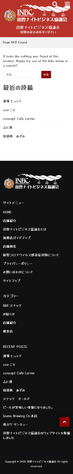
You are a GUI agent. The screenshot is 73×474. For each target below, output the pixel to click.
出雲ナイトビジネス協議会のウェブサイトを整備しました (36, 435)
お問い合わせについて (18, 272)
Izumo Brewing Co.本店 (20, 415)
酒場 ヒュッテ (12, 101)
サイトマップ (11, 280)
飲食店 (8, 331)
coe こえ (9, 109)
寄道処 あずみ (14, 136)
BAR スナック (12, 305)
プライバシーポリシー (17, 263)
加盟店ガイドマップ (16, 237)
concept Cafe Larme (18, 118)
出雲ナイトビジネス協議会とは (24, 229)
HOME (7, 212)
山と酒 (7, 127)
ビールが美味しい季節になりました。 (28, 407)
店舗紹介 (9, 220)
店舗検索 (9, 246)
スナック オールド (16, 398)
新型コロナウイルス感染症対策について (31, 254)
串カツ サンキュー (15, 424)
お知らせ (9, 314)
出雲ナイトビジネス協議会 (38, 27)
